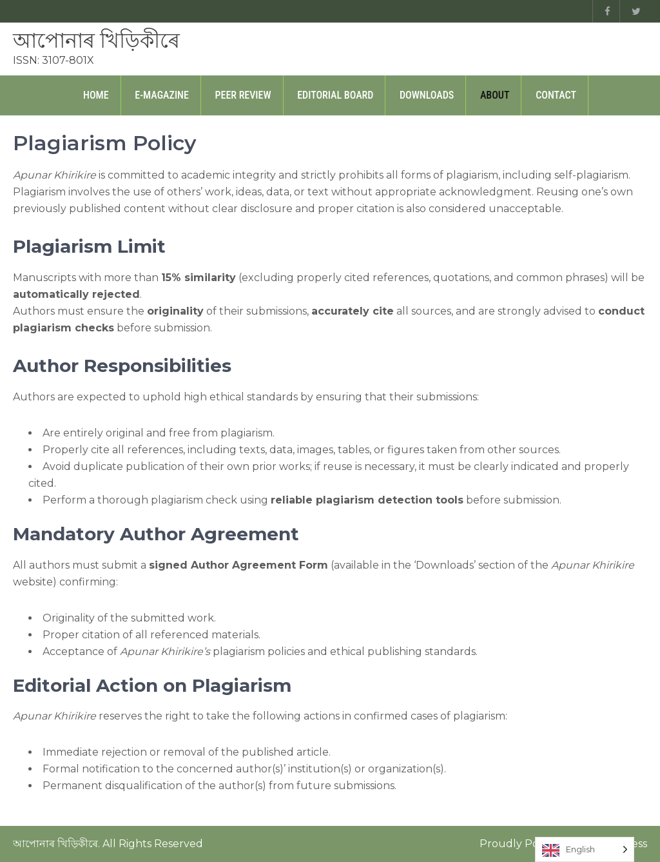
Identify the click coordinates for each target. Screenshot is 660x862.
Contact (556, 95)
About (495, 95)
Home (96, 95)
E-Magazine (162, 95)
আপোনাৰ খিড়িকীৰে (96, 40)
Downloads (427, 95)
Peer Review (243, 95)
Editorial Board (335, 95)
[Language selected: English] (584, 849)
